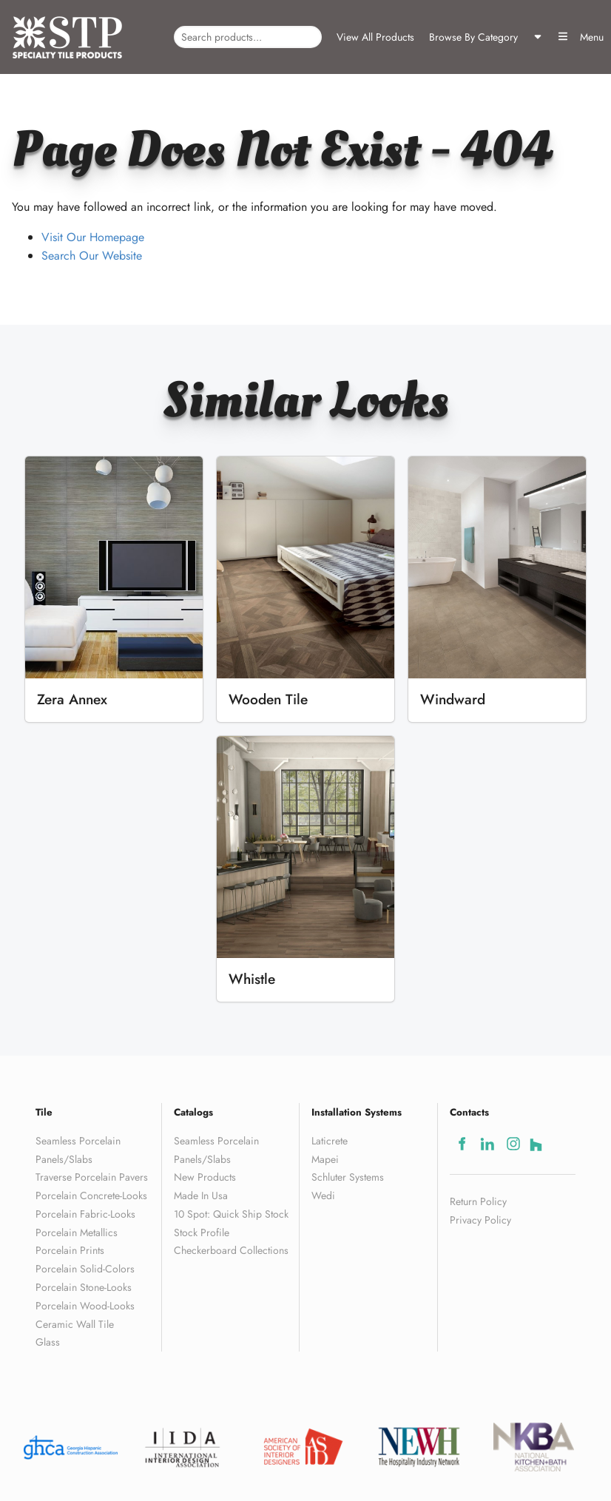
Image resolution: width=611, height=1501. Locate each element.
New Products (205, 1177)
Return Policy (478, 1201)
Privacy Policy (480, 1219)
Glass (48, 1342)
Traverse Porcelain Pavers (92, 1177)
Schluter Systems (347, 1177)
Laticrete (329, 1140)
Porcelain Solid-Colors (85, 1268)
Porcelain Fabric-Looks (85, 1214)
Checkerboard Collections (231, 1250)
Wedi (323, 1195)
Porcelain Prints (70, 1250)
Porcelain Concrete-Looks (91, 1195)
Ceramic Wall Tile (75, 1324)
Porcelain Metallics (77, 1232)
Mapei (325, 1159)
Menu (581, 37)
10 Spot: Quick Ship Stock (231, 1214)
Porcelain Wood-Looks (85, 1305)
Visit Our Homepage (92, 237)
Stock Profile (201, 1232)
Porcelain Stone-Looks (84, 1287)
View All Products (375, 37)
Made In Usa (201, 1195)
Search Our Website (91, 255)
